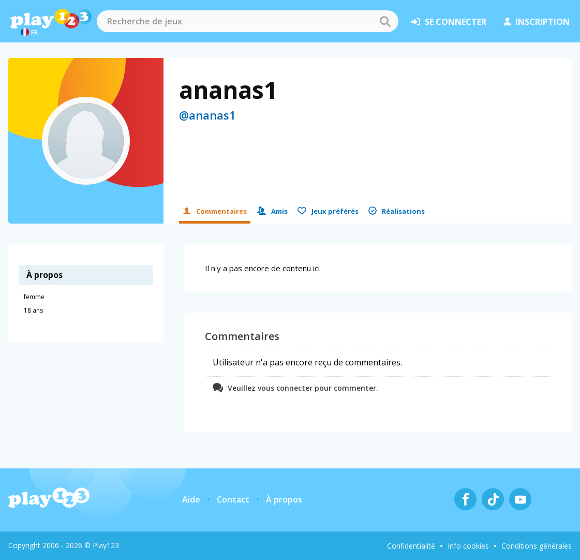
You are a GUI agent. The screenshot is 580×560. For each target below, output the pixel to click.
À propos (284, 499)
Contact (233, 499)
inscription (537, 21)
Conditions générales (536, 546)
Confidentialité (411, 546)
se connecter (448, 21)
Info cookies (468, 546)
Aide (191, 499)
